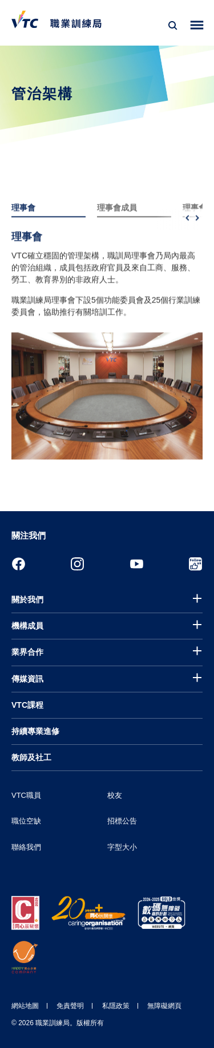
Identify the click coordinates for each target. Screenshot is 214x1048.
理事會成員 (117, 221)
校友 (114, 795)
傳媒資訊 (27, 678)
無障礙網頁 (164, 1006)
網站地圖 (25, 1006)
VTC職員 (26, 795)
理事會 (23, 221)
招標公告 (122, 821)
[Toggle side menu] (197, 25)
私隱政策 (116, 1006)
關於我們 (27, 599)
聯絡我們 (26, 847)
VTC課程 (27, 704)
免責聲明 (70, 1006)
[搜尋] (172, 25)
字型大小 (122, 847)
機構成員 (27, 625)
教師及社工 (31, 757)
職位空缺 (26, 821)
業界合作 (27, 651)
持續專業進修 (35, 731)
